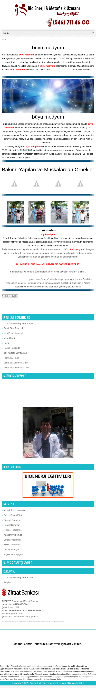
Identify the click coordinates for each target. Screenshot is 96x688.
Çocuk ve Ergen (12, 549)
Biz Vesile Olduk (76, 683)
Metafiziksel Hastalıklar (15, 510)
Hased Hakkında (12, 348)
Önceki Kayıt (87, 310)
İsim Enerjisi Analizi (13, 333)
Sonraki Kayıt (9, 310)
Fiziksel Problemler (13, 530)
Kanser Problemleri (13, 535)
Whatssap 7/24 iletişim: (16, 279)
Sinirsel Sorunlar (12, 520)
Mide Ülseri (9, 338)
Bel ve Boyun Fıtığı (13, 515)
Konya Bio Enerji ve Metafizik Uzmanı (48, 683)
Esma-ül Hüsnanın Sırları (16, 362)
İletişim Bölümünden (62, 69)
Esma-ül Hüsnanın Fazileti (17, 367)
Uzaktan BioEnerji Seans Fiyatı (19, 323)
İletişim (7, 582)
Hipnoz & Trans (11, 358)
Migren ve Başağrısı (13, 554)
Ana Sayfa (48, 310)
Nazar (7, 343)
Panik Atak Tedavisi (13, 328)
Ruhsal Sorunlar (12, 525)
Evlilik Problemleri (12, 544)
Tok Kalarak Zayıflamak (15, 353)
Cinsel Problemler (12, 539)
